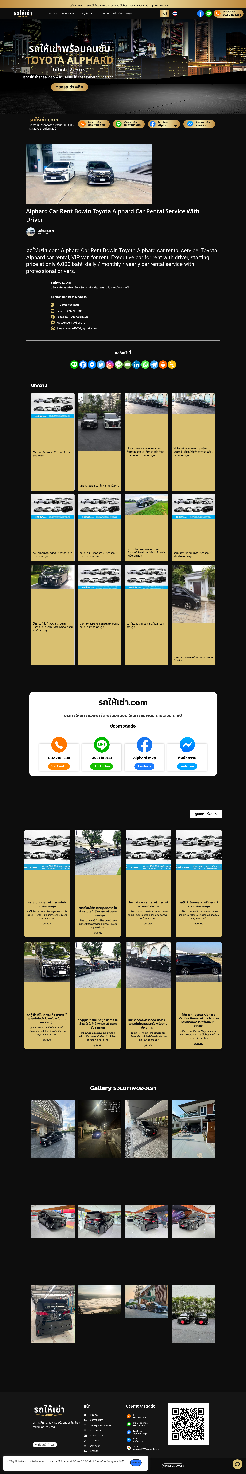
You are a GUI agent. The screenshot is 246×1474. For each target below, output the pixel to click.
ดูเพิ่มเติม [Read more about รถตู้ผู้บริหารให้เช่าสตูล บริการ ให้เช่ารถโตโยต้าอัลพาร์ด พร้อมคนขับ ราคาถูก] (97, 1045)
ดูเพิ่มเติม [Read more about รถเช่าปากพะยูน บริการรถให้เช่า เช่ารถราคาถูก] (47, 923)
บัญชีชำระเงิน (88, 13)
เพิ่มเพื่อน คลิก (130, 122)
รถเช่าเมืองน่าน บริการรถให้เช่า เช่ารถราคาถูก (146, 625)
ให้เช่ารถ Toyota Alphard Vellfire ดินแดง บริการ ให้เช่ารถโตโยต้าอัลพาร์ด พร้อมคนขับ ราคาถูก (199, 1020)
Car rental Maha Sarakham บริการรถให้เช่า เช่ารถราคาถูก (99, 625)
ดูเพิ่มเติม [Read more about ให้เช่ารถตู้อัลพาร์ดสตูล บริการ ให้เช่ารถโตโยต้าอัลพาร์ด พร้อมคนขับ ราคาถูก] (148, 1045)
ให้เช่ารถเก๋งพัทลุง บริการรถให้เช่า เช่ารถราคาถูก (52, 453)
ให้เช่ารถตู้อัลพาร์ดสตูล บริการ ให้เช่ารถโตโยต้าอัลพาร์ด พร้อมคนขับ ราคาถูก (148, 1024)
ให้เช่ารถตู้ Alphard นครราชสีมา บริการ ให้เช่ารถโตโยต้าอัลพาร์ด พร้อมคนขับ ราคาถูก (193, 451)
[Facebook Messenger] (92, 364)
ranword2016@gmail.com (146, 1449)
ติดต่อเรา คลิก (229, 11)
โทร (134, 1415)
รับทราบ (136, 1462)
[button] (206, 814)
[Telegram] (154, 364)
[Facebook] (83, 364)
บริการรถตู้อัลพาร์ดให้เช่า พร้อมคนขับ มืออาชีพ (193, 658)
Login (129, 13)
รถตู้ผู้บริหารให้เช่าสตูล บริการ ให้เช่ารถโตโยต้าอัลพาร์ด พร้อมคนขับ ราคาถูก (98, 1024)
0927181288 (132, 125)
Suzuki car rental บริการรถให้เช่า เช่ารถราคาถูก (148, 904)
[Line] (74, 364)
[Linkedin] (136, 364)
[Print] (163, 364)
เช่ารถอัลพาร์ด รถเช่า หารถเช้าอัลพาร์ (99, 486)
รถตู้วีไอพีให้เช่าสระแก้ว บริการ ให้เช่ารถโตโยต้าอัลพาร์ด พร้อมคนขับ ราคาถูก (47, 1019)
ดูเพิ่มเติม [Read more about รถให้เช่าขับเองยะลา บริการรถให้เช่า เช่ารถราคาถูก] (198, 923)
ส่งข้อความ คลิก (203, 122)
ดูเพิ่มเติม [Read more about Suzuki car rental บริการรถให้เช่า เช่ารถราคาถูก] (148, 923)
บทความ (104, 13)
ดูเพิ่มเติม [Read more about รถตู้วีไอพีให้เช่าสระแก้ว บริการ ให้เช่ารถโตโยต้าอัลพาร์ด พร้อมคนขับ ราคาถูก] (47, 1040)
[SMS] (119, 364)
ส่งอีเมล (136, 1446)
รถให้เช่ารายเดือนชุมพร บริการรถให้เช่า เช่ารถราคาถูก (192, 554)
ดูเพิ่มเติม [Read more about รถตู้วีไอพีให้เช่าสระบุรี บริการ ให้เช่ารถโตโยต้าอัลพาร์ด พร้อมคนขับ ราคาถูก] (97, 933)
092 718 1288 (232, 15)
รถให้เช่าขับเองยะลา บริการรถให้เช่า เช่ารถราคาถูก (198, 904)
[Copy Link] (172, 364)
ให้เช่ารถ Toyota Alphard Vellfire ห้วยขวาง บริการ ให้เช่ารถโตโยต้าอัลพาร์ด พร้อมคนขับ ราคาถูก (145, 451)
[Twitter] (101, 364)
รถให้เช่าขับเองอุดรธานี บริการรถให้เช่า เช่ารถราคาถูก (98, 554)
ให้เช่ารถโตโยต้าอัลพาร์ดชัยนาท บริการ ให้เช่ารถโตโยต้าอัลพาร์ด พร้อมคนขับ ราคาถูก (53, 627)
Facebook (163, 122)
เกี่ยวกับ (117, 13)
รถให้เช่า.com (61, 282)
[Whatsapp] (145, 364)
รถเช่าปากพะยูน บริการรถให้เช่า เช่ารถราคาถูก (47, 904)
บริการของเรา (69, 13)
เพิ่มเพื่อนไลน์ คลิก (140, 1422)
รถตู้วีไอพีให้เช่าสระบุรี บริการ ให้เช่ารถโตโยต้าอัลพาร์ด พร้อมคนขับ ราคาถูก (97, 912)
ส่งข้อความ (202, 125)
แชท (135, 1438)
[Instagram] (110, 364)
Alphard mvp (167, 125)
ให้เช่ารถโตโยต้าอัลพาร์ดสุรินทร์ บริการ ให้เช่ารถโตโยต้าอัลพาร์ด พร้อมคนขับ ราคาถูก (146, 552)
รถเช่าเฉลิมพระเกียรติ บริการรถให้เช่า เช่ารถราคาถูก (52, 554)
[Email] (127, 364)
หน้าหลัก (53, 13)
